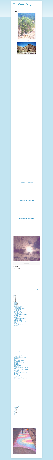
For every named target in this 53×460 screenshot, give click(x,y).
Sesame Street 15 (16, 366)
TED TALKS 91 (16, 373)
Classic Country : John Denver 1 (18, 316)
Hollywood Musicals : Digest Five (18, 375)
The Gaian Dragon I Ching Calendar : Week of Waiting (20, 405)
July (15, 409)
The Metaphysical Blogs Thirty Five (18, 377)
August (15, 408)
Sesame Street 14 (16, 371)
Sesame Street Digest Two (17, 313)
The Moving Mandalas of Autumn (18, 306)
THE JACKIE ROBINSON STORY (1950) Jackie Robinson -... (21, 372)
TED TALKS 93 (16, 354)
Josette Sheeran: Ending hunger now (26, 164)
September (15, 407)
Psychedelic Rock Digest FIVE (17, 356)
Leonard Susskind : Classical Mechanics (19, 404)
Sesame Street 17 (16, 352)
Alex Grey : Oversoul (16, 310)
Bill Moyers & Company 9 (17, 351)
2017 (14, 296)
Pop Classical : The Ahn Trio (17, 307)
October (15, 304)
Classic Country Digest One (17, 403)
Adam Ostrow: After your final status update (26, 200)
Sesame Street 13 (16, 380)
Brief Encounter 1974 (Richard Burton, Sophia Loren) (20, 378)
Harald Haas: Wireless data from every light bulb (27, 218)
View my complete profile (30, 430)
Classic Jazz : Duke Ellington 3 (17, 309)
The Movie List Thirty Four (17, 350)
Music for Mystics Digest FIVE (17, 365)
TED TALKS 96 (16, 325)
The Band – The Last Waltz (17, 353)
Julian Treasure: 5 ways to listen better (26, 182)
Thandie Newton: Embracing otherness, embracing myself (26, 55)
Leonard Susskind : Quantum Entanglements (19, 328)
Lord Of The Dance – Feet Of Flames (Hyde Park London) (21, 369)
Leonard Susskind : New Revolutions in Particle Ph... (20, 357)
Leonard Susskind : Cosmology (18, 376)
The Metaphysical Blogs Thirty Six (18, 320)
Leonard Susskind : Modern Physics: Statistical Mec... (20, 318)
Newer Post (14, 289)
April (15, 412)
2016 (14, 297)
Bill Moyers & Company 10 (17, 322)
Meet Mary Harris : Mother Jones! (18, 312)
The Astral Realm (16, 317)
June (15, 410)
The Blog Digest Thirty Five (17, 311)
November (15, 303)
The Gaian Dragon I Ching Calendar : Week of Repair (20, 326)
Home (26, 289)
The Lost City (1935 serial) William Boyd (19, 360)
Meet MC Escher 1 (16, 370)
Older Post (38, 289)
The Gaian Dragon (24, 4)
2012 (14, 301)
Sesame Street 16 (16, 358)
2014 (14, 299)
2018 (14, 295)
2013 (14, 300)
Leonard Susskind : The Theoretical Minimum (19, 308)
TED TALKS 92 (16, 363)
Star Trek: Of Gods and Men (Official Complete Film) (20, 321)
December (15, 302)
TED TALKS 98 (16, 305)
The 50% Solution (16, 368)
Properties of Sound (16, 379)
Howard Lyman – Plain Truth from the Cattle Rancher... (20, 324)
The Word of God (16, 374)
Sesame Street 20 (16, 323)
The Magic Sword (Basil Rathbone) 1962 (19, 362)
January (15, 415)
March (15, 413)
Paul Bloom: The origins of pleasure (26, 146)
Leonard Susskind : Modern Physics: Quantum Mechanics (21, 367)
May (15, 411)
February (15, 414)
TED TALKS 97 (16, 315)
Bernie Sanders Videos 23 (17, 327)
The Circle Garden (16, 364)
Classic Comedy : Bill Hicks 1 (17, 319)
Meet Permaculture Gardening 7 (18, 361)
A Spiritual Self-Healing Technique (18, 355)
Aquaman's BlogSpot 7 (17, 406)
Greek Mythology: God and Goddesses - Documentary (20, 314)
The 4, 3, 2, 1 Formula (16, 359)
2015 (14, 298)
